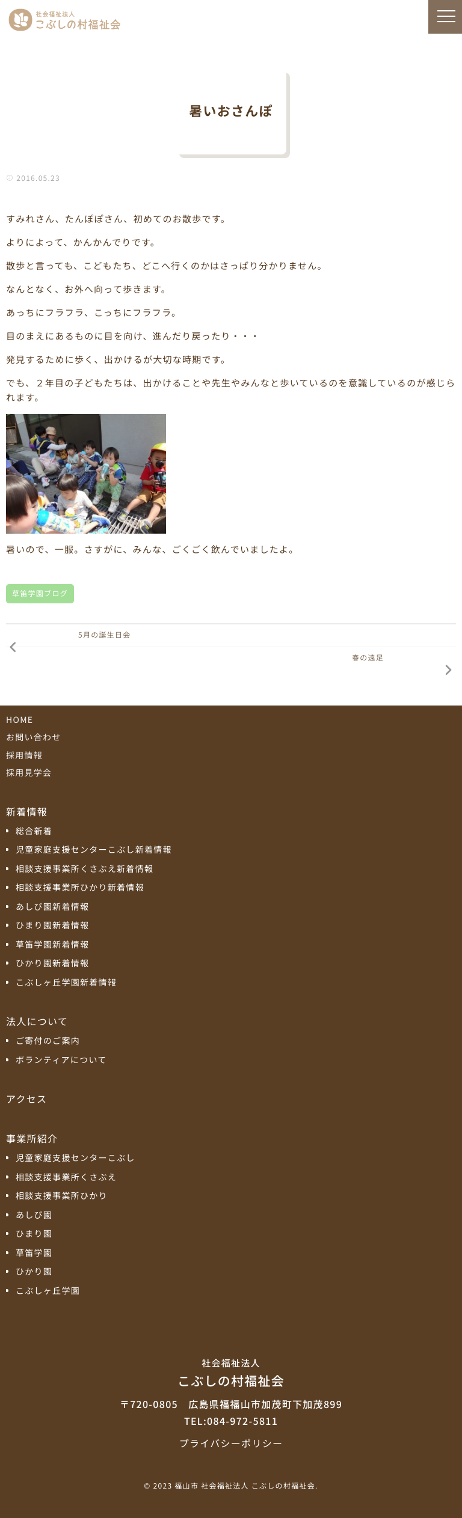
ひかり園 (34, 1272)
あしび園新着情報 (52, 907)
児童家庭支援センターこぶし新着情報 (94, 850)
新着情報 (27, 811)
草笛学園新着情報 (52, 945)
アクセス (26, 1098)
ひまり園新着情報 (52, 925)
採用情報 (24, 755)
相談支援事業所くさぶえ (66, 1177)
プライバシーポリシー (231, 1442)
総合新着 (34, 831)
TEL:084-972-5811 (231, 1420)
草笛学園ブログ (40, 593)
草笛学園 (34, 1253)
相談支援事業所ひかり (62, 1196)
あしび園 (34, 1215)
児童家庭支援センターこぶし (75, 1158)
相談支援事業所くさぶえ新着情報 (84, 869)
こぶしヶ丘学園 (48, 1291)
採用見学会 (29, 773)
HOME (19, 720)
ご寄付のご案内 (48, 1041)
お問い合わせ (33, 737)
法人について (37, 1021)
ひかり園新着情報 (52, 963)
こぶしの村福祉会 (231, 1372)
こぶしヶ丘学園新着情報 (66, 983)
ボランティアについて (61, 1060)
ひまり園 (34, 1234)
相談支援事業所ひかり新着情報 (80, 888)
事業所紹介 (32, 1138)
